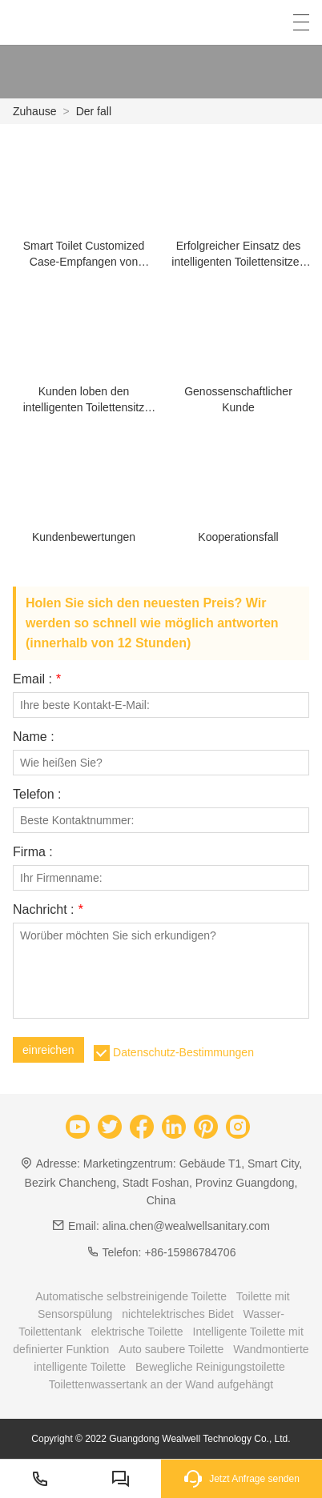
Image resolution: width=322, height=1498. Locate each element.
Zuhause (34, 111)
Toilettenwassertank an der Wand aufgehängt (161, 1384)
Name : (33, 737)
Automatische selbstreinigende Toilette (131, 1296)
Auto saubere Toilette (171, 1349)
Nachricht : (48, 909)
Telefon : (37, 794)
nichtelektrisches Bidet (177, 1314)
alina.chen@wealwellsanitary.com (186, 1226)
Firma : (33, 852)
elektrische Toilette (137, 1331)
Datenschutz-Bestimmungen (183, 1052)
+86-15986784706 (189, 1252)
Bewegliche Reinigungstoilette (210, 1366)
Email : (37, 679)
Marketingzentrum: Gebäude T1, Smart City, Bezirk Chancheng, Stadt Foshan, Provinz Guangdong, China (164, 1181)
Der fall (93, 111)
